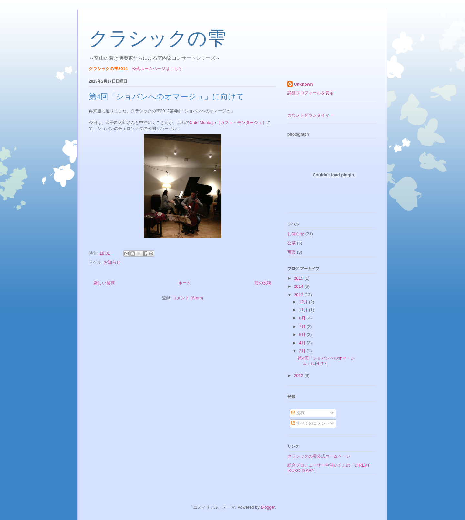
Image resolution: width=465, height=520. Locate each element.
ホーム (184, 282)
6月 (303, 334)
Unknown (303, 84)
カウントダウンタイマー (310, 115)
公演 (291, 243)
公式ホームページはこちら (157, 68)
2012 (299, 375)
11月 (304, 309)
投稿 (298, 413)
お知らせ (112, 262)
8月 (303, 318)
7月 (303, 326)
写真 (291, 252)
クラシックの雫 (157, 38)
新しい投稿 (104, 282)
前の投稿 (262, 282)
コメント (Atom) (187, 298)
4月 (303, 342)
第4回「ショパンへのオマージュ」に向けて (166, 96)
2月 (303, 350)
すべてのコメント (310, 423)
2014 (299, 286)
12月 (304, 301)
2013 (299, 294)
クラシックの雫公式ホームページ (318, 456)
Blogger (268, 507)
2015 (299, 278)
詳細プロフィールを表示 (310, 92)
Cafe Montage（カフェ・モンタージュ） (228, 122)
